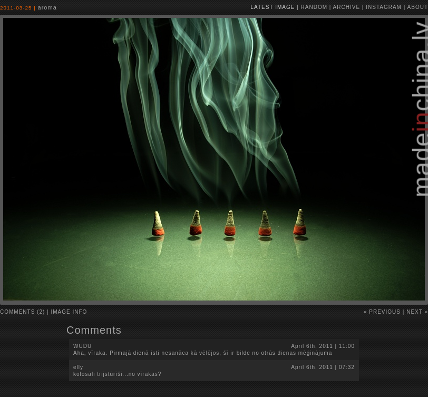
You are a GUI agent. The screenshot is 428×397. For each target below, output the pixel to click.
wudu (82, 346)
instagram (384, 7)
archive (346, 7)
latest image (273, 7)
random (314, 7)
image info (69, 312)
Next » (417, 312)
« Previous (382, 312)
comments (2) (22, 312)
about (417, 7)
